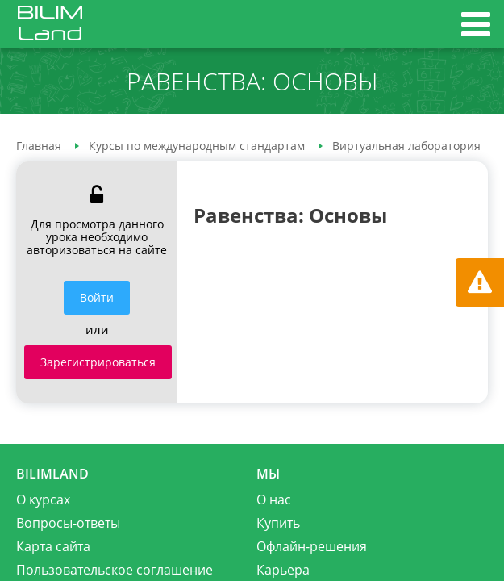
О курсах (43, 499)
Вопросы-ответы (68, 523)
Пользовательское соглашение (114, 570)
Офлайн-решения (311, 546)
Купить (278, 523)
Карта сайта (53, 546)
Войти (97, 297)
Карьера (283, 570)
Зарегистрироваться (98, 362)
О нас (273, 499)
